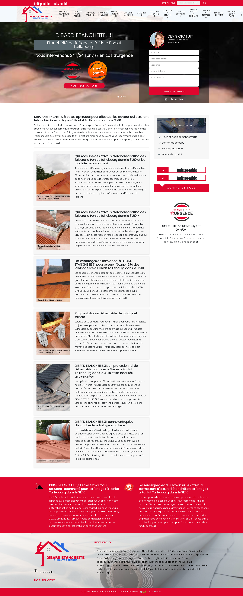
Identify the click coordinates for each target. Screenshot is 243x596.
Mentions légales (128, 591)
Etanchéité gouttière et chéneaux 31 (193, 14)
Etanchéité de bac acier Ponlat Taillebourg (119, 551)
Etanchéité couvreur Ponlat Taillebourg (129, 561)
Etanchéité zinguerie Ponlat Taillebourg (136, 558)
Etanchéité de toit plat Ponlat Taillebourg (145, 569)
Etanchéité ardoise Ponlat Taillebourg (178, 554)
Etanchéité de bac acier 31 (77, 14)
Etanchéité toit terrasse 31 (206, 14)
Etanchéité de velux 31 (103, 14)
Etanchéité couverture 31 (64, 14)
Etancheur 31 (141, 14)
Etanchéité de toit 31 (219, 14)
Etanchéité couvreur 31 (180, 14)
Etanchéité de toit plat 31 (231, 14)
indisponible (42, 3)
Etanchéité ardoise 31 (128, 14)
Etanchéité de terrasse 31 (167, 14)
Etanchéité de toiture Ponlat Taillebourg (137, 554)
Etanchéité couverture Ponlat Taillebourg (130, 565)
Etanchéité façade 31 (90, 14)
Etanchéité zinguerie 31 (154, 14)
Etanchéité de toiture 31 (116, 14)
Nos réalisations (84, 85)
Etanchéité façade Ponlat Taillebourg (162, 551)
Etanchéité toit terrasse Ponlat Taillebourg (174, 565)
